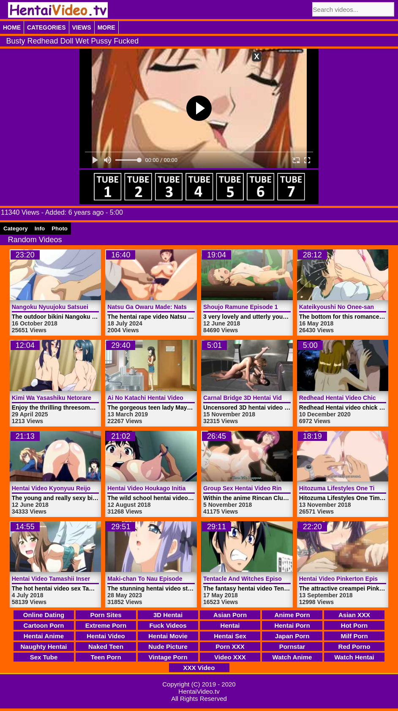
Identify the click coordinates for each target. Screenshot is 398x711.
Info (40, 228)
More (106, 27)
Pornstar (292, 646)
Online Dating (44, 614)
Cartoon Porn (44, 625)
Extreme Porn (106, 625)
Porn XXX (229, 646)
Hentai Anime (44, 636)
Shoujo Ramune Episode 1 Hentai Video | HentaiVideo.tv (282, 307)
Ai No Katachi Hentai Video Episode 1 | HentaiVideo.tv (183, 397)
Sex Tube (44, 657)
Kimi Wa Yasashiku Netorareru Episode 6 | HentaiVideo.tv (92, 397)
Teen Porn (105, 657)
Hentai (230, 625)
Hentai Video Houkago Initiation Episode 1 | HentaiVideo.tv (189, 488)
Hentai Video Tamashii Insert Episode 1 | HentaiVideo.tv (90, 578)
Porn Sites (105, 614)
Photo (60, 228)
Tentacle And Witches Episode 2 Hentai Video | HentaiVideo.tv (290, 578)
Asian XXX (354, 614)
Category (15, 228)
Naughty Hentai (43, 646)
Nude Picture (168, 646)
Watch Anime (292, 657)
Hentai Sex (230, 636)
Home (12, 27)
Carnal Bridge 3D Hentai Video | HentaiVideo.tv (269, 397)
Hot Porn (354, 625)
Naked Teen (105, 646)
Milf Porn (354, 636)
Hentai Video (106, 636)
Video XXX (230, 657)
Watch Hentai (354, 657)
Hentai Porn (292, 625)
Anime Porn (292, 614)
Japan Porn (292, 636)
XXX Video (199, 667)
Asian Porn (230, 614)
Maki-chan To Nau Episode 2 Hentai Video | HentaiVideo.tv (188, 578)
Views (81, 27)
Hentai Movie (168, 636)
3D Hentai (168, 614)
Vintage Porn (167, 657)
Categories (46, 27)
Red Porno (354, 646)
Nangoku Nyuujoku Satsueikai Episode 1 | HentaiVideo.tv (92, 307)
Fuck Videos (167, 625)
